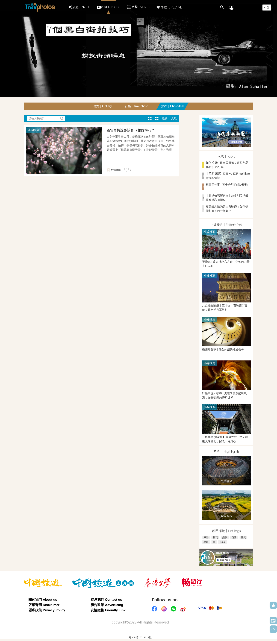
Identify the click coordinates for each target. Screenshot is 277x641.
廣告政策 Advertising (107, 605)
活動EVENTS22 (138, 5)
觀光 (243, 537)
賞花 (215, 537)
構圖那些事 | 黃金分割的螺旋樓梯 (227, 184)
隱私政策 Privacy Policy (46, 610)
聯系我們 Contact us (106, 599)
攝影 (224, 537)
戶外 (206, 537)
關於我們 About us (42, 599)
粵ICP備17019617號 (140, 637)
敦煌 (206, 542)
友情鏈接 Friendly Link (108, 610)
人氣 (174, 118)
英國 (234, 537)
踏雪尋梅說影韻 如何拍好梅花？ (131, 130)
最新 (165, 118)
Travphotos (222, 552)
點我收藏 (116, 169)
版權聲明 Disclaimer (44, 605)
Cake (223, 542)
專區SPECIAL (169, 7)
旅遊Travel (79, 7)
